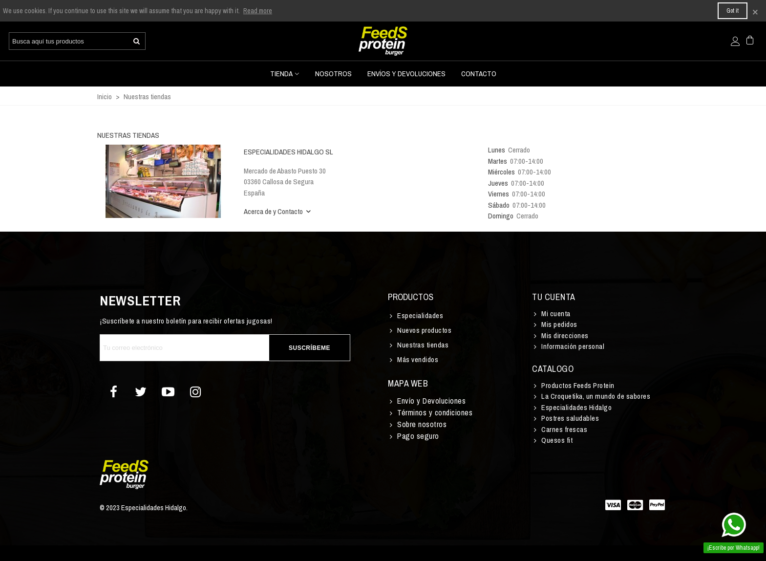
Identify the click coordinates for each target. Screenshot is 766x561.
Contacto (478, 73)
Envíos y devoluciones (406, 73)
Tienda (281, 73)
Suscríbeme (309, 348)
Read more (257, 10)
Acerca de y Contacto (278, 211)
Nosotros (333, 73)
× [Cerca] (755, 11)
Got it (732, 11)
